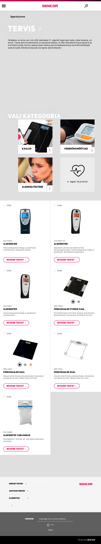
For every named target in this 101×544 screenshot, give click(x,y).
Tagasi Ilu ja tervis (17, 17)
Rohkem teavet (15, 260)
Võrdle (9, 205)
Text (52, 525)
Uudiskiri (29, 519)
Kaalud (26, 149)
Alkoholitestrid (32, 187)
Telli (50, 530)
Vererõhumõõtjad (76, 149)
